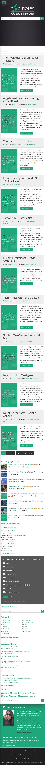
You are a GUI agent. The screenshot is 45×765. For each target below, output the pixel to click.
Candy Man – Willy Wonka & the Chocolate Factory (17, 678)
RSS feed (30, 754)
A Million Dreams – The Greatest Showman (21, 508)
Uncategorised (7, 633)
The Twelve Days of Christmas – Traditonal (21, 59)
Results (11, 597)
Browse (19, 750)
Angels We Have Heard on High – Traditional (21, 100)
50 (18, 453)
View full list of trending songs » (10, 523)
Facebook (22, 693)
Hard (12, 221)
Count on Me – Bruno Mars (10, 680)
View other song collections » (10, 637)
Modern (36, 419)
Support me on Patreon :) (22, 758)
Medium (13, 64)
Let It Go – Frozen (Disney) (16, 501)
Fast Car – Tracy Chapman (10, 682)
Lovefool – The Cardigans (18, 375)
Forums (36, 750)
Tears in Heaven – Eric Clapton (21, 297)
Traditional (34, 64)
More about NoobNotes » (24, 732)
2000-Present (28, 144)
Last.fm (12, 696)
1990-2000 (15, 184)
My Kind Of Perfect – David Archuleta (19, 259)
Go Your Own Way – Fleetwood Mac (21, 337)
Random (27, 750)
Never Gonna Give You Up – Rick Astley (20, 464)
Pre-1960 (26, 221)
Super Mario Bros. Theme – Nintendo (19, 479)
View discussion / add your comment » (14, 601)
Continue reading (26, 90)
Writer (13, 544)
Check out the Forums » (8, 553)
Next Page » (27, 453)
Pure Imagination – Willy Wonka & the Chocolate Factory (25, 493)
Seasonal (28, 64)
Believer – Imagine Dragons (17, 472)
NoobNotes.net (6, 762)
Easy (12, 144)
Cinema (13, 539)
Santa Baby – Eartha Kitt (17, 218)
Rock (34, 301)
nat (37, 711)
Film (34, 378)
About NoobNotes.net (18, 754)
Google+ (32, 693)
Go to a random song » (7, 685)
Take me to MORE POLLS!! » (9, 606)
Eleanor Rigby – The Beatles (17, 515)
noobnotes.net (9, 750)
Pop (33, 144)
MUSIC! (13, 531)
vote (5, 596)
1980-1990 (28, 620)
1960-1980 (28, 341)
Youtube (4, 696)
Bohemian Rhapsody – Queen (17, 486)
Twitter (13, 693)
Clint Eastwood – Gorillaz (18, 141)
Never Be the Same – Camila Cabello (19, 414)
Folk (26, 624)
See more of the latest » (8, 671)
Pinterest (5, 693)
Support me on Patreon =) (26, 696)
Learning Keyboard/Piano (18, 535)
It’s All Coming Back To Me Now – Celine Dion (21, 179)
